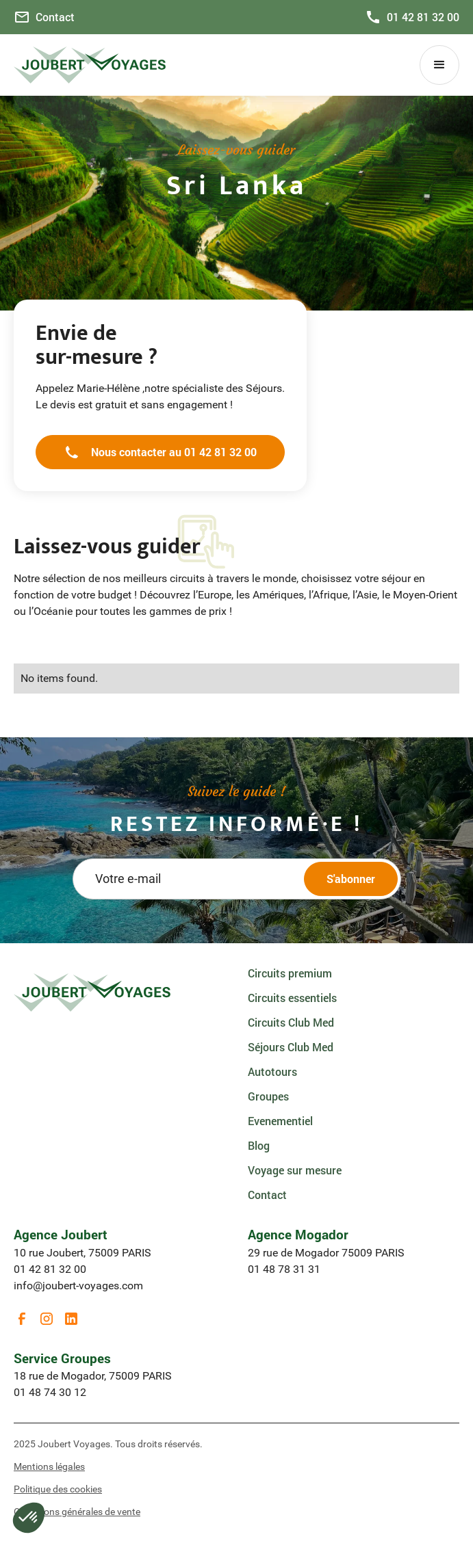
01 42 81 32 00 (50, 1269)
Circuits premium (290, 973)
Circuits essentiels (292, 997)
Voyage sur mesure (295, 1170)
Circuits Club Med (291, 1022)
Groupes (268, 1096)
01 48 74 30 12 (50, 1392)
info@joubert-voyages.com (78, 1285)
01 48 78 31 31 (284, 1269)
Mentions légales (49, 1466)
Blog (259, 1145)
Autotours (272, 1071)
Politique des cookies (58, 1489)
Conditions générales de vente (77, 1511)
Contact (267, 1194)
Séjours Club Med (290, 1047)
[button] (439, 65)
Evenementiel (280, 1121)
